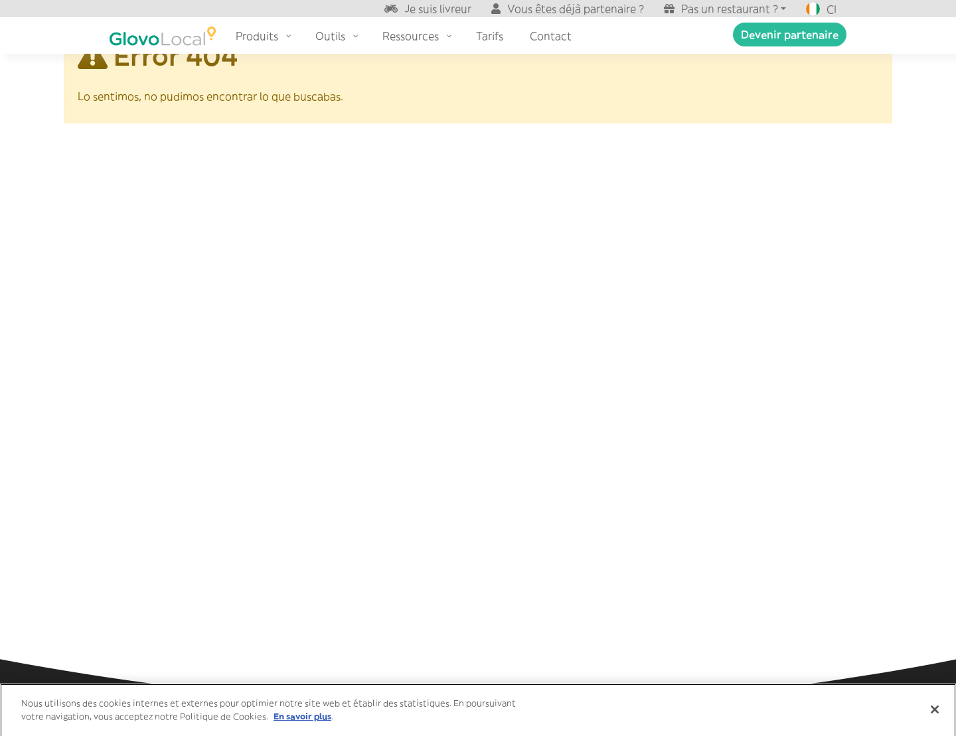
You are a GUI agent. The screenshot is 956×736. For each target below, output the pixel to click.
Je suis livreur (437, 8)
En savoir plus (302, 719)
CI (821, 9)
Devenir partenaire (789, 34)
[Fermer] (934, 712)
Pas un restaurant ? (729, 8)
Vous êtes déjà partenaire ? (575, 8)
